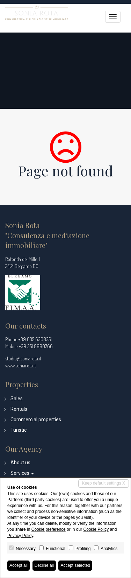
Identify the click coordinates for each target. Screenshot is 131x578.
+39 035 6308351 (35, 339)
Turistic (18, 430)
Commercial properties (35, 419)
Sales (16, 398)
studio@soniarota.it (23, 358)
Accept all (18, 565)
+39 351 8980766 (36, 346)
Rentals (18, 409)
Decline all (44, 565)
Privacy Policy (20, 535)
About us (20, 462)
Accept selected (75, 565)
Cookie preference (48, 529)
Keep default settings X (103, 483)
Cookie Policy (96, 529)
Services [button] (22, 473)
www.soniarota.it (20, 365)
